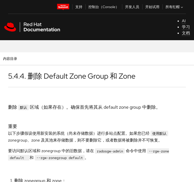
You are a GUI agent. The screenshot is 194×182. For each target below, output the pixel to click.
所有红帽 (174, 7)
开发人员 (132, 7)
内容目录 (10, 58)
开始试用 (152, 7)
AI (184, 21)
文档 (186, 33)
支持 (78, 7)
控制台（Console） (103, 7)
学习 (186, 27)
